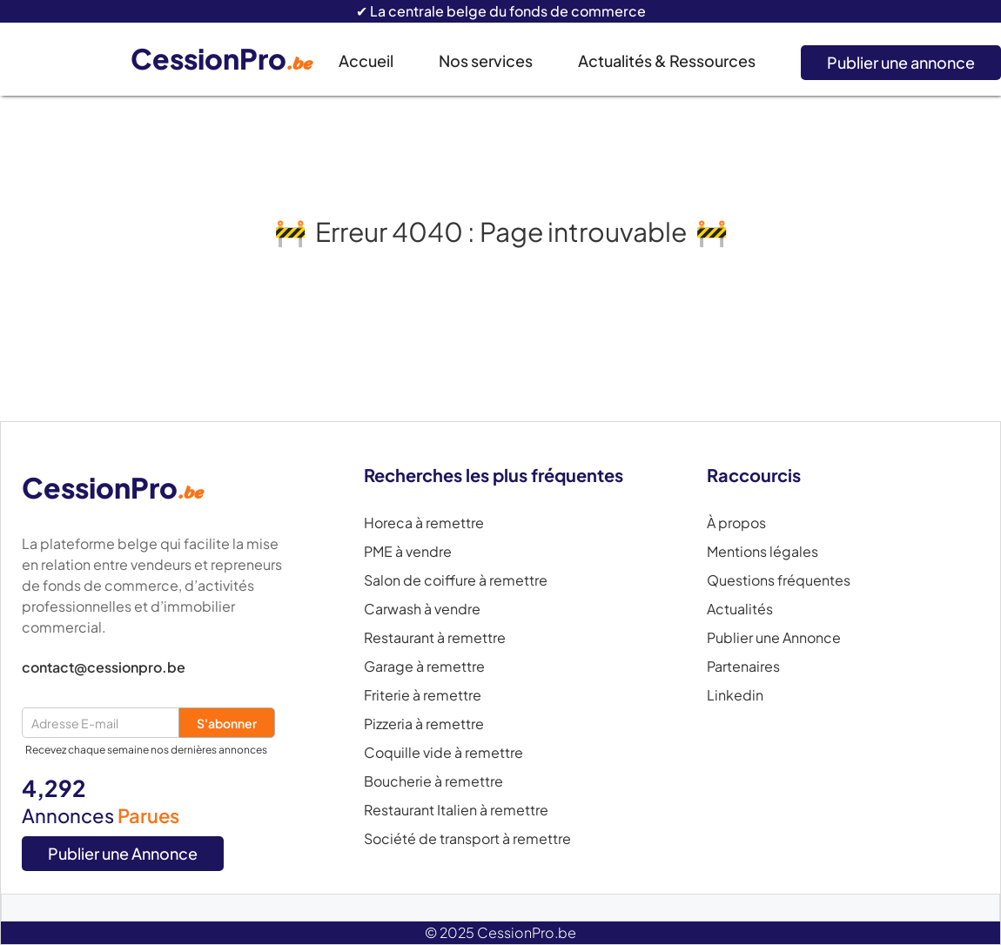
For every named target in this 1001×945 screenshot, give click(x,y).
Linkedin (735, 695)
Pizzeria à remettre (424, 724)
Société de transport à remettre (467, 839)
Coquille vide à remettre (443, 753)
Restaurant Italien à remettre (456, 810)
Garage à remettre (424, 666)
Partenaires (743, 666)
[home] (235, 59)
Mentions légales (762, 552)
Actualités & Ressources (667, 60)
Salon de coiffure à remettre (456, 580)
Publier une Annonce (123, 853)
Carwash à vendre (422, 609)
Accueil (366, 60)
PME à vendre (408, 552)
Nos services (486, 60)
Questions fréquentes (778, 580)
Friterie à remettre (422, 695)
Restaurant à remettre (435, 638)
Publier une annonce (901, 62)
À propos (736, 523)
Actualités (740, 609)
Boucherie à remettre (433, 781)
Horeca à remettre (424, 523)
